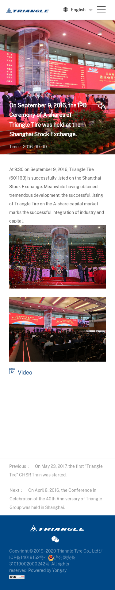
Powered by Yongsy (47, 570)
